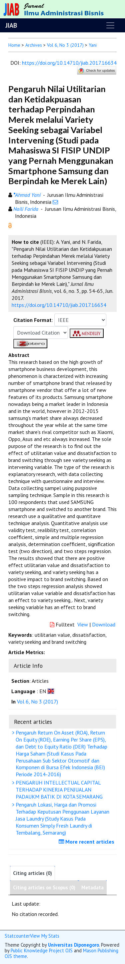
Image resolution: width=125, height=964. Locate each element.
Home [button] (14, 45)
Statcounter (17, 936)
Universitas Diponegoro (73, 945)
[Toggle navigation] (110, 25)
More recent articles (87, 841)
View (82, 624)
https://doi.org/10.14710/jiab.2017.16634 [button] (59, 305)
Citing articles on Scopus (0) (44, 887)
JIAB (11, 25)
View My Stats (44, 936)
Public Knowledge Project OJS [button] (42, 950)
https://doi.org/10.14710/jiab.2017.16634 (69, 62)
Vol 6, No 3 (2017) (65, 45)
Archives (33, 45)
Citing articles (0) (32, 873)
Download (103, 624)
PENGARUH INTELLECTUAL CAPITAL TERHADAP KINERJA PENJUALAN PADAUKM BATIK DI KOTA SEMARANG (58, 789)
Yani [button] (93, 45)
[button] (10, 224)
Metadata (92, 887)
